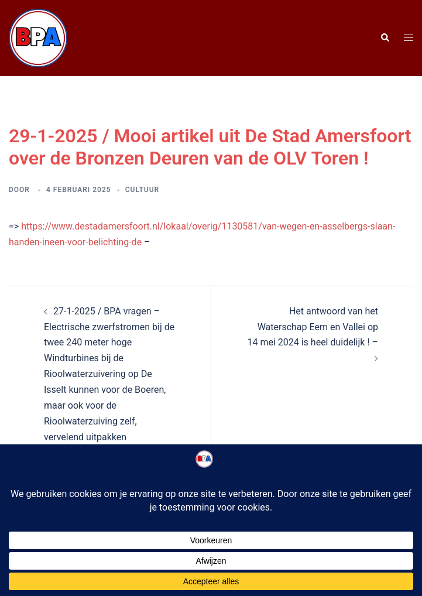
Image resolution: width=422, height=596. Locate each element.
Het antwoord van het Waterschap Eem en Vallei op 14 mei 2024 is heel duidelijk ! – (312, 327)
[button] (384, 38)
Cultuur (142, 190)
